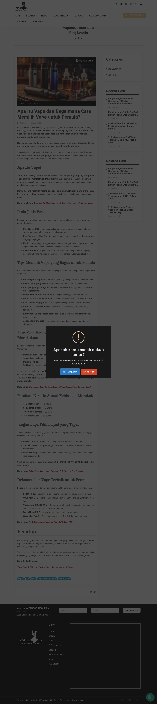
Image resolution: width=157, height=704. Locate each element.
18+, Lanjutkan (70, 371)
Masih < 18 (88, 371)
